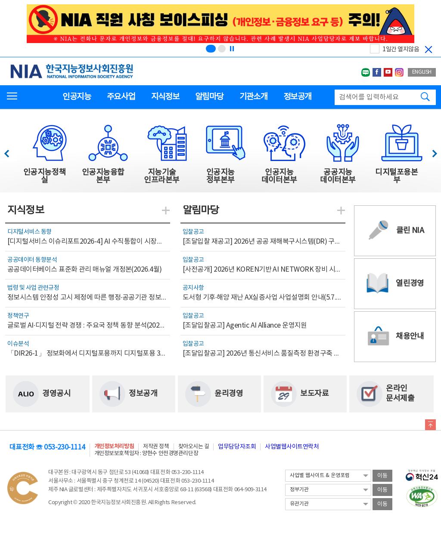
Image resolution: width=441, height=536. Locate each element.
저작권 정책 (156, 446)
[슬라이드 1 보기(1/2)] (211, 49)
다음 (430, 151)
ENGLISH (422, 72)
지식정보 (165, 97)
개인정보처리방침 (114, 446)
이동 (382, 476)
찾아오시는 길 (193, 446)
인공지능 (76, 97)
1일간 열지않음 (400, 49)
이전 (10, 151)
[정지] (232, 49)
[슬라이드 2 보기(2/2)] (222, 49)
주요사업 (121, 97)
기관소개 (253, 97)
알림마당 (209, 97)
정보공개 (297, 97)
